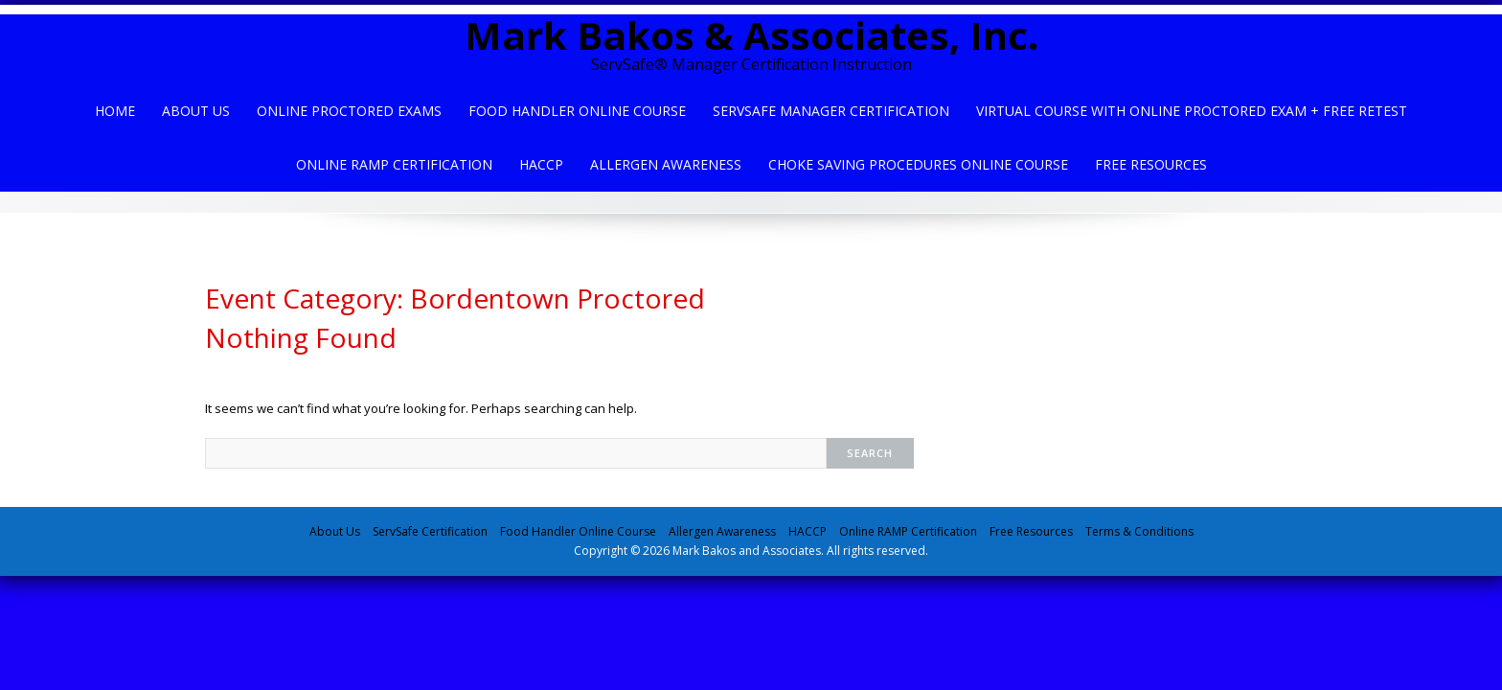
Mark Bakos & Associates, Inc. (751, 35)
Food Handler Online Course (577, 111)
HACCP (541, 164)
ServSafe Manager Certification (831, 111)
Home (115, 111)
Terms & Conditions (1139, 531)
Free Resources (1151, 164)
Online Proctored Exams (349, 111)
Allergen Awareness (665, 164)
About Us (196, 111)
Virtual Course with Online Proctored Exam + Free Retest (1191, 111)
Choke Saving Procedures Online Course (918, 164)
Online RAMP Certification (908, 531)
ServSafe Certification (430, 531)
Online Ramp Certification (394, 164)
